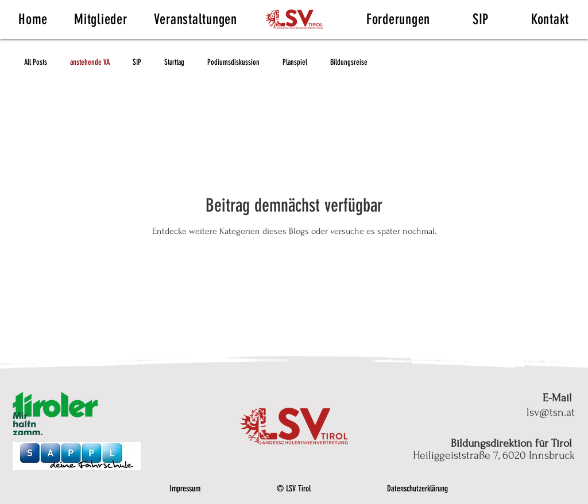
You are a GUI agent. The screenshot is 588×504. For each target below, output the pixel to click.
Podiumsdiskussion (233, 62)
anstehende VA (90, 62)
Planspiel (295, 62)
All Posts (35, 62)
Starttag (174, 62)
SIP (137, 62)
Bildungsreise (349, 62)
